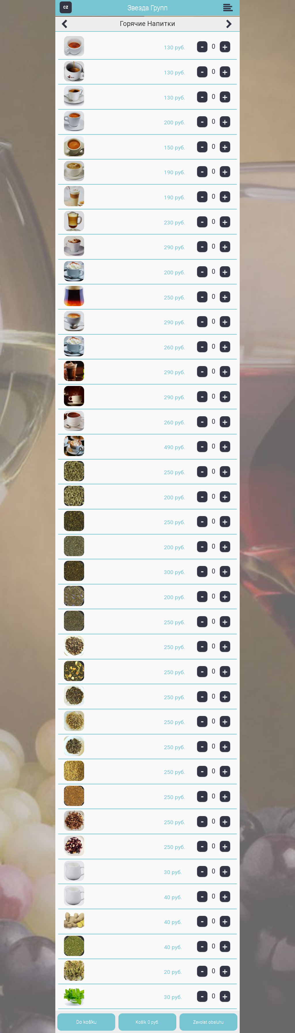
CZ (65, 7)
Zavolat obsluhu (208, 1022)
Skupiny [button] (229, 7)
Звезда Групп (147, 8)
